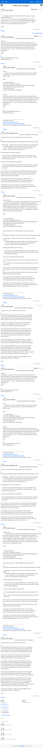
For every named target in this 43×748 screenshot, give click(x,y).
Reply (3, 30)
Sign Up (38, 1)
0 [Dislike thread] (37, 29)
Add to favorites (5, 715)
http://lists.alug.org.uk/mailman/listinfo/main (14, 123)
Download (5, 708)
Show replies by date (37, 33)
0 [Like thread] (34, 29)
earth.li (6, 2)
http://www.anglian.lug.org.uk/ (10, 122)
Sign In (32, 1)
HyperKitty (21, 746)
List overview (4, 704)
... (1, 56)
